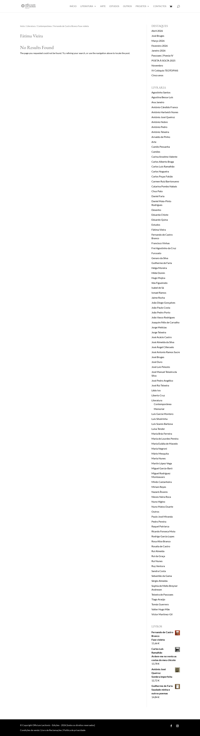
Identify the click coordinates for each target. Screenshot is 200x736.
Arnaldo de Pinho (160, 136)
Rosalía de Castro (160, 546)
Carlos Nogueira (160, 171)
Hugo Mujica (158, 277)
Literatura (86, 6)
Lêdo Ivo (156, 390)
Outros (127, 6)
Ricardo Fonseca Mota (163, 531)
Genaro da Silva (159, 258)
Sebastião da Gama (161, 575)
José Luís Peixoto (160, 366)
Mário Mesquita (160, 453)
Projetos (141, 6)
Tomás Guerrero (160, 604)
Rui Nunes (157, 561)
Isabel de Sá (157, 287)
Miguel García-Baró (161, 468)
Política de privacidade (74, 730)
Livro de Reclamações (51, 730)
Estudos (114, 6)
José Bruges (157, 35)
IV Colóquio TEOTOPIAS (164, 70)
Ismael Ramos (158, 292)
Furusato (156, 253)
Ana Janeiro (157, 102)
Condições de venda (29, 730)
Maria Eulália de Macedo (164, 443)
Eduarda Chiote (159, 214)
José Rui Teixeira (160, 385)
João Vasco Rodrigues (163, 317)
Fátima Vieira (158, 229)
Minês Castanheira (161, 481)
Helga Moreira (159, 267)
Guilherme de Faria (161, 262)
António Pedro (159, 126)
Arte (103, 6)
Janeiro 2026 (158, 50)
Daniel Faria (157, 196)
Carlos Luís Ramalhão (162, 166)
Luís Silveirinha (159, 418)
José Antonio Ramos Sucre (165, 352)
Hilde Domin (158, 272)
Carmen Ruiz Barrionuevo (165, 181)
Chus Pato (157, 191)
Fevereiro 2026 (159, 45)
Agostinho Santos (160, 92)
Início (73, 6)
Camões (155, 151)
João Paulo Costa (160, 307)
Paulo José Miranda (162, 516)
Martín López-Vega (161, 463)
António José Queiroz (163, 117)
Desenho (156, 209)
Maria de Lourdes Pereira (164, 438)
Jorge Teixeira (158, 332)
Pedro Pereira (158, 521)
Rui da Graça (158, 556)
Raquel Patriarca (160, 526)
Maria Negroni (159, 448)
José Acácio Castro (161, 337)
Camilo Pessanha (160, 146)
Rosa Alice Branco (161, 541)
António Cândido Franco (164, 107)
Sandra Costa (158, 571)
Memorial (159, 408)
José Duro (156, 361)
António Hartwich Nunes (164, 112)
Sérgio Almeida (159, 580)
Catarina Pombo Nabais (164, 186)
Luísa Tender (158, 428)
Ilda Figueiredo (159, 282)
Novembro (157, 65)
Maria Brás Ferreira (161, 433)
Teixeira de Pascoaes (162, 594)
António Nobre (159, 121)
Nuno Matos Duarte (162, 506)
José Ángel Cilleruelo (162, 347)
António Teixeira (160, 131)
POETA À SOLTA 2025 (163, 60)
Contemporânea (44, 26)
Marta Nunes (158, 458)
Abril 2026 (157, 30)
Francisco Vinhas (160, 243)
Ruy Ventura (158, 566)
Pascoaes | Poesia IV (162, 55)
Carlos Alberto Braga (162, 161)
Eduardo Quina (159, 219)
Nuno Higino (158, 501)
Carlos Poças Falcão (162, 176)
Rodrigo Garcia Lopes (162, 536)
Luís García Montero (162, 413)
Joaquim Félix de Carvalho (165, 322)
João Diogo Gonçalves (163, 302)
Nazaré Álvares (159, 491)
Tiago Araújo (158, 599)
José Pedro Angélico (162, 380)
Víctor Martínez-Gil (161, 614)
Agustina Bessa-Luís (162, 97)
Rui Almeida (157, 551)
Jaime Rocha (158, 297)
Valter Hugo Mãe (160, 609)
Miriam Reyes (158, 486)
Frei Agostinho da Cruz (163, 248)
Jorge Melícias (159, 327)
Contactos (159, 6)
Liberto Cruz (158, 395)
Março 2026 (158, 40)
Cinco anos (157, 75)
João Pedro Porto (160, 312)
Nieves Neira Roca (161, 496)
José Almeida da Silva (162, 342)
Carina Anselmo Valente (164, 156)
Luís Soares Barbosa (162, 423)
